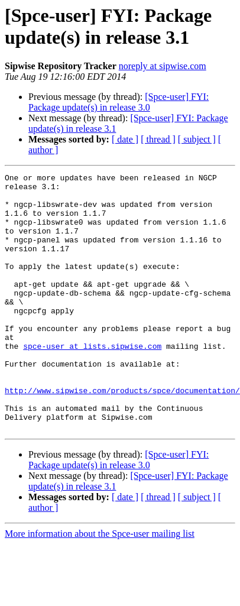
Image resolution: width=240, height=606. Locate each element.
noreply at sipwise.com (162, 66)
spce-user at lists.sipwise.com (92, 381)
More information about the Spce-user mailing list (99, 585)
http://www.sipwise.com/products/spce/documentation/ (122, 434)
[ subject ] (197, 139)
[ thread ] (158, 139)
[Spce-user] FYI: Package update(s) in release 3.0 (118, 102)
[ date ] (125, 139)
